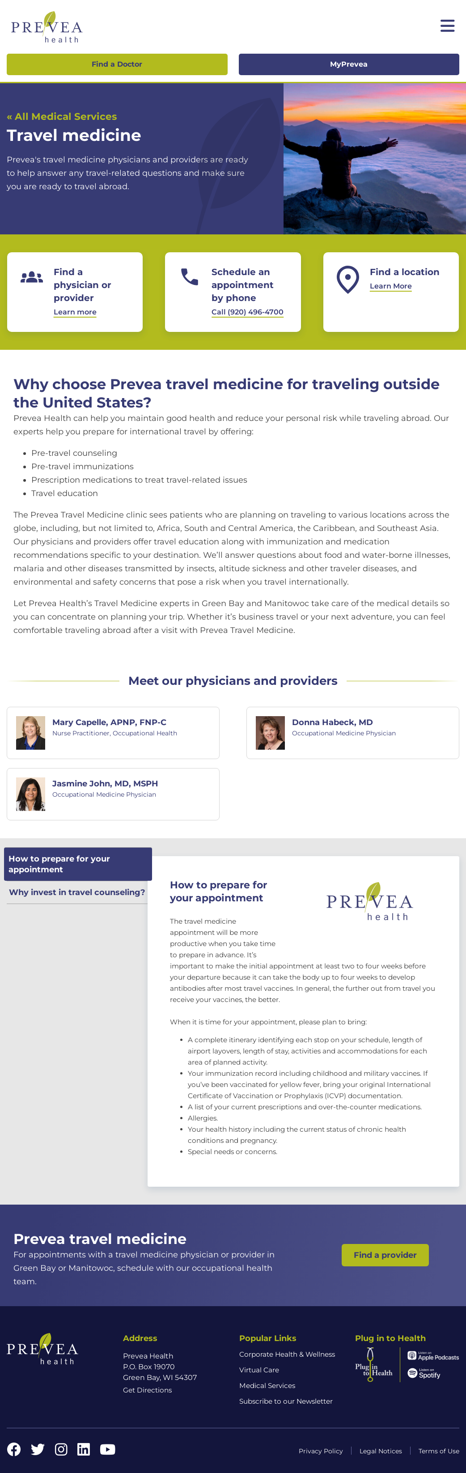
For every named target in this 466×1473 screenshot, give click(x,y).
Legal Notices (381, 1451)
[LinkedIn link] (83, 1452)
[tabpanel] (303, 1021)
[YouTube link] (107, 1452)
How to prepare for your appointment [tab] (59, 864)
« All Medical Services (62, 116)
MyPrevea (349, 64)
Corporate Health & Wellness (287, 1354)
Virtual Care (259, 1370)
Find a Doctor (117, 64)
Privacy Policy (321, 1451)
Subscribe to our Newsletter (286, 1401)
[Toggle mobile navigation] (448, 27)
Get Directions (147, 1390)
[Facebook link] (14, 1452)
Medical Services (267, 1385)
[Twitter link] (38, 1452)
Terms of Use (439, 1451)
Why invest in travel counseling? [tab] (77, 892)
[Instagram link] (61, 1452)
